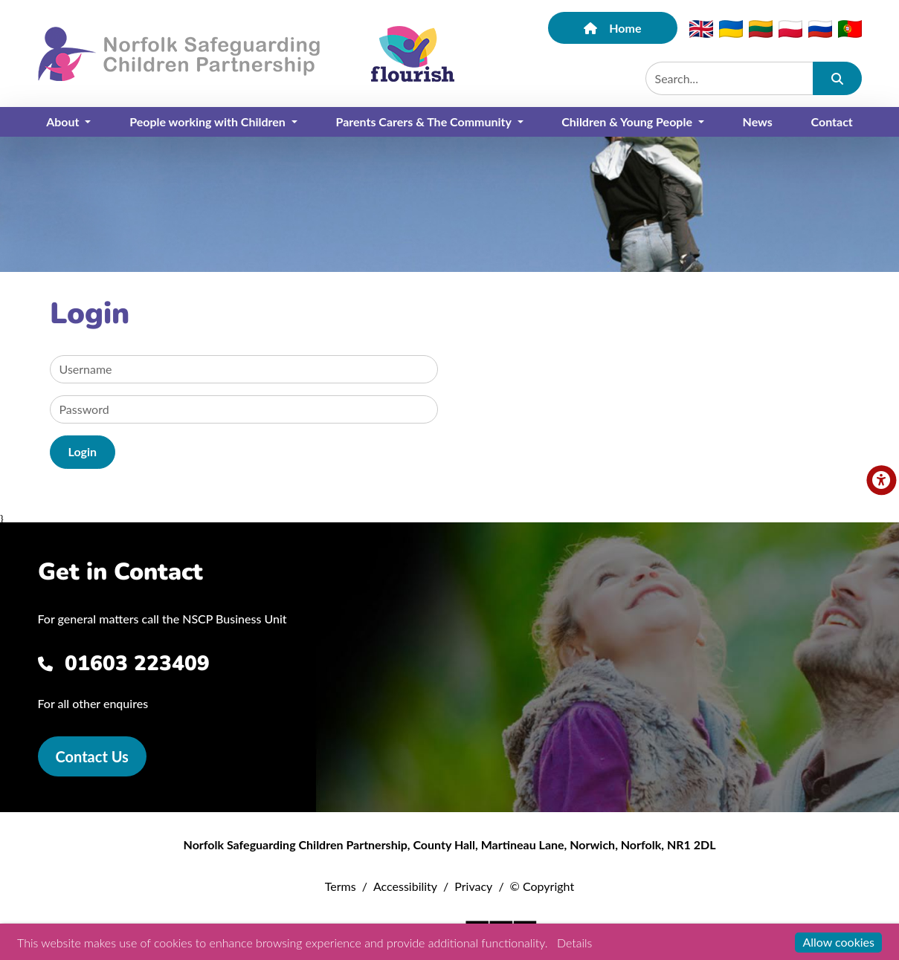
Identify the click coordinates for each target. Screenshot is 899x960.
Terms (340, 886)
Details (574, 942)
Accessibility (405, 886)
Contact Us (92, 756)
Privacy (473, 886)
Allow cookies (838, 942)
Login (82, 451)
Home (612, 28)
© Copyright (542, 886)
